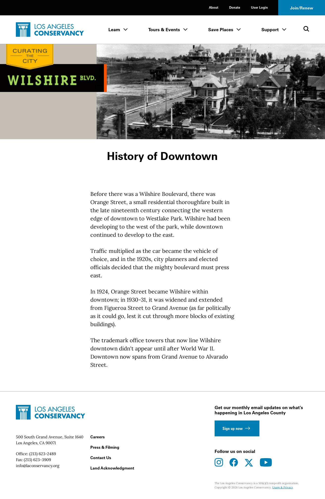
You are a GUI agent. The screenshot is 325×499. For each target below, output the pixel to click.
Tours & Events (164, 29)
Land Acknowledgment (112, 468)
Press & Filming (104, 447)
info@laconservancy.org (37, 465)
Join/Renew (301, 7)
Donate (234, 7)
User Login (259, 7)
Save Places (220, 29)
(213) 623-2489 (42, 453)
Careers (97, 436)
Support (270, 29)
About (213, 7)
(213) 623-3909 (37, 459)
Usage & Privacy (282, 487)
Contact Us (100, 457)
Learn (114, 29)
